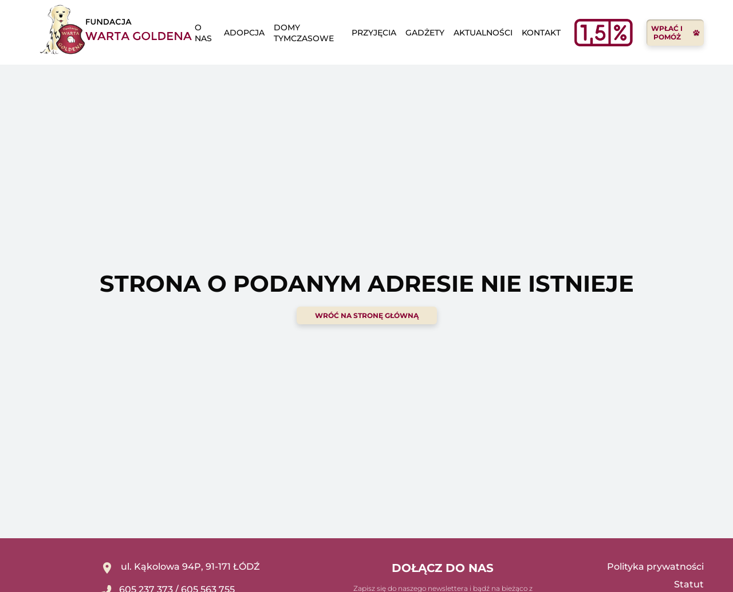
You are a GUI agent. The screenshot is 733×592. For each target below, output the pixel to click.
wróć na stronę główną (367, 315)
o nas (203, 32)
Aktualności (483, 32)
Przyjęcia (374, 32)
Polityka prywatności (655, 566)
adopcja (244, 32)
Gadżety (424, 32)
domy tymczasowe (304, 32)
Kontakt (541, 32)
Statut (689, 584)
